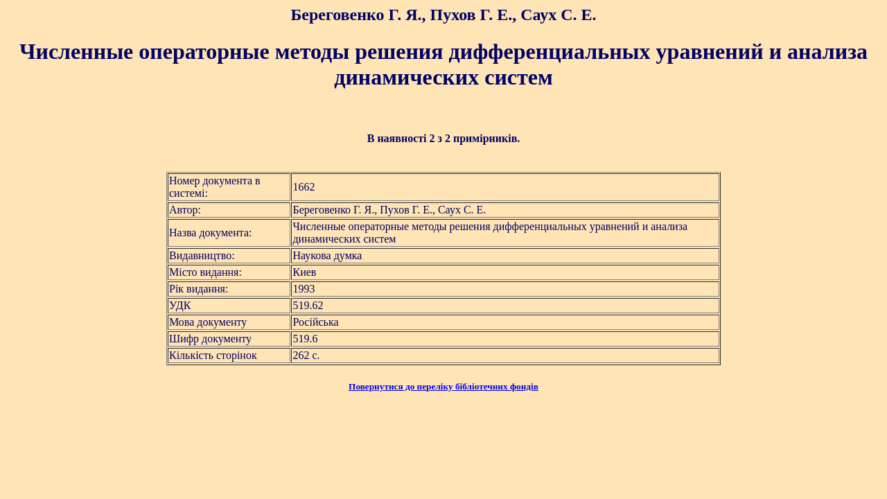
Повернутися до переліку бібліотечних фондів (443, 386)
